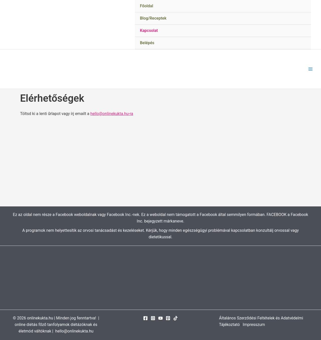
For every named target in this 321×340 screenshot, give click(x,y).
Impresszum (254, 324)
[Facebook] (145, 318)
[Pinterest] (168, 318)
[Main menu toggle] (310, 69)
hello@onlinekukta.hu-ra (111, 113)
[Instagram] (153, 318)
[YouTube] (160, 318)
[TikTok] (175, 318)
